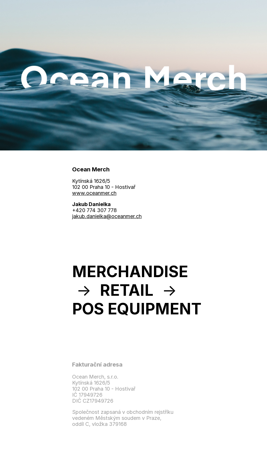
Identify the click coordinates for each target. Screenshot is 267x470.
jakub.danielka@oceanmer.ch (107, 216)
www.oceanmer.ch (94, 193)
